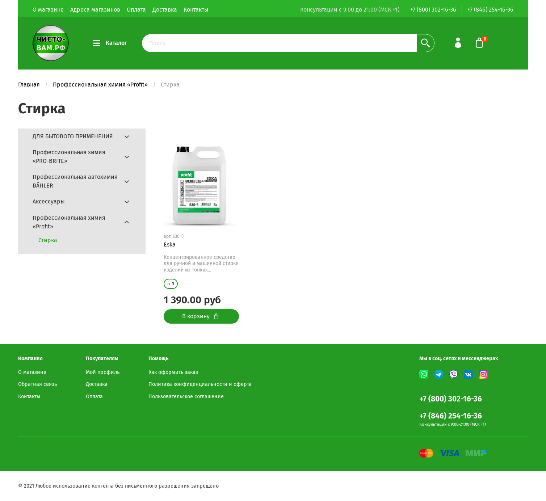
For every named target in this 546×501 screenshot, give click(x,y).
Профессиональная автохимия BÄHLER (75, 181)
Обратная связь (37, 384)
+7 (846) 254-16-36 (490, 9)
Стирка (47, 240)
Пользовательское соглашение (186, 396)
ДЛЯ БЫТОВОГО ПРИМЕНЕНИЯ (73, 136)
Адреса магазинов (95, 9)
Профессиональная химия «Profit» (100, 84)
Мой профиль (102, 372)
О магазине (48, 9)
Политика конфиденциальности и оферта (200, 384)
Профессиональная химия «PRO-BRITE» (69, 156)
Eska (170, 244)
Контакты (196, 9)
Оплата (136, 9)
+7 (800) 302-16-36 (433, 9)
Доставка (164, 9)
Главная (29, 84)
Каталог (110, 43)
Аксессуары (49, 201)
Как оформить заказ (173, 372)
